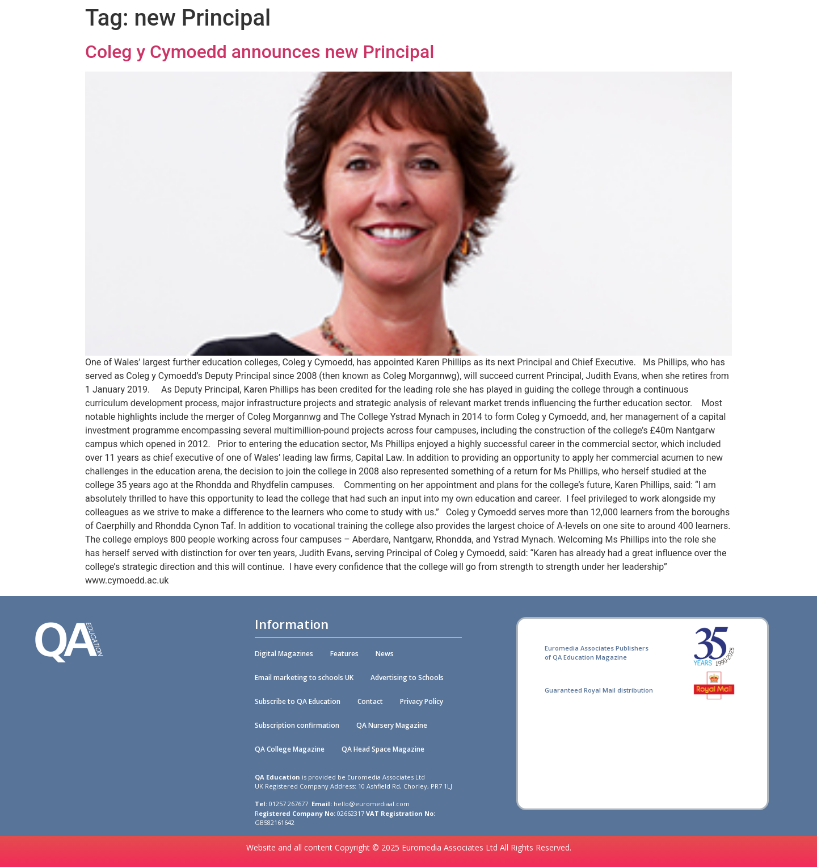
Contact (370, 701)
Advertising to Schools (407, 677)
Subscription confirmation (297, 725)
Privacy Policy (421, 701)
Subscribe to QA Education (297, 701)
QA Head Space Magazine (383, 749)
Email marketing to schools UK (304, 677)
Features (344, 653)
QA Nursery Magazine (391, 725)
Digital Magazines (284, 653)
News (385, 653)
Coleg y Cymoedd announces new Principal (259, 51)
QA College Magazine (290, 749)
